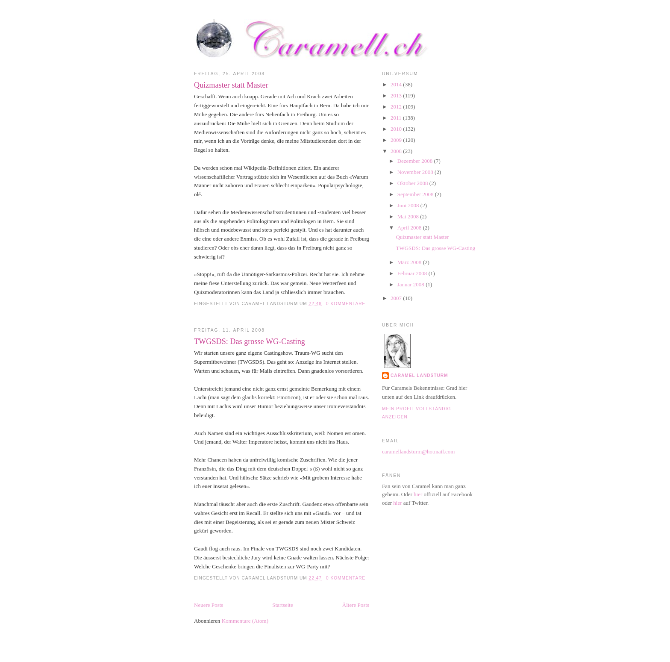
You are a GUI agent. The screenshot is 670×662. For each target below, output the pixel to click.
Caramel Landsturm (419, 375)
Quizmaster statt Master (231, 85)
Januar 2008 (411, 284)
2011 (397, 118)
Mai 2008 (408, 216)
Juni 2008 (408, 205)
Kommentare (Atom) (245, 621)
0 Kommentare (345, 303)
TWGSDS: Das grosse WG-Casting (249, 341)
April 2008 (410, 227)
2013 (397, 95)
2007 (397, 298)
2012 (397, 106)
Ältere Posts (355, 605)
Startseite (282, 605)
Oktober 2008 (413, 183)
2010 (397, 129)
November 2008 (416, 172)
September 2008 (416, 194)
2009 (397, 140)
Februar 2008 (413, 273)
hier (418, 494)
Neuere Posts (208, 605)
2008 (397, 151)
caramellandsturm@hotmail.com (418, 451)
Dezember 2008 (415, 161)
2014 (397, 84)
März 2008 (410, 262)
